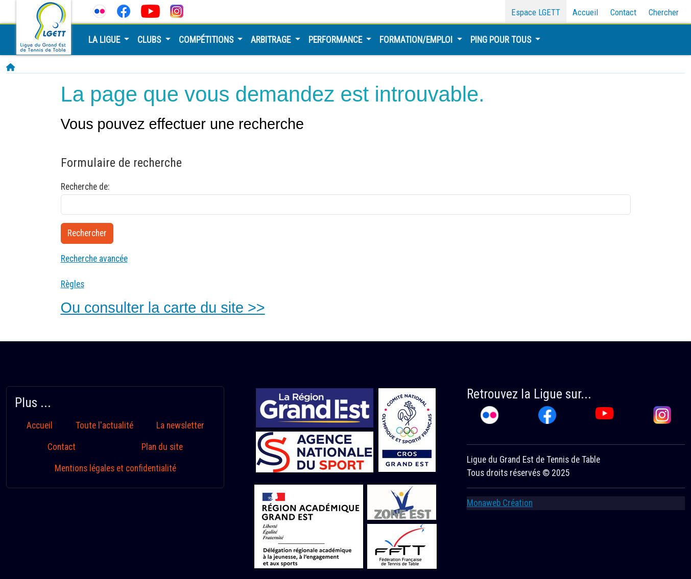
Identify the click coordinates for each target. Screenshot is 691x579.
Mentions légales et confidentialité (115, 468)
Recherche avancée (94, 259)
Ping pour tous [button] (501, 40)
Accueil (585, 12)
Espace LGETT (535, 12)
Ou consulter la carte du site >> (163, 307)
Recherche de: (85, 187)
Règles (72, 284)
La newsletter (180, 425)
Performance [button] (336, 40)
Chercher (664, 12)
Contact (623, 12)
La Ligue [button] (105, 40)
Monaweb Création (500, 503)
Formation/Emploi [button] (417, 40)
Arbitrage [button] (272, 40)
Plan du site (162, 447)
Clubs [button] (150, 40)
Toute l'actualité (104, 425)
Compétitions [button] (207, 40)
